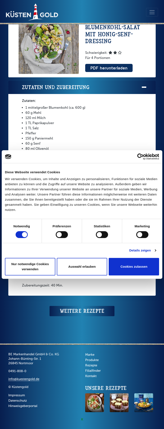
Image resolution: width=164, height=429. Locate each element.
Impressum (16, 395)
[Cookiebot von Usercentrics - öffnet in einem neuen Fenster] (140, 156)
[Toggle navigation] (152, 12)
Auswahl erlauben (82, 266)
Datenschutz (17, 401)
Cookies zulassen (133, 266)
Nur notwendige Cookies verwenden (30, 266)
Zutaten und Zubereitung (84, 87)
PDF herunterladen (108, 67)
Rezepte (91, 365)
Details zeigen (140, 250)
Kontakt (91, 376)
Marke (89, 355)
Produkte (92, 360)
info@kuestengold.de (23, 379)
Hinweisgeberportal (22, 406)
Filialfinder (93, 371)
